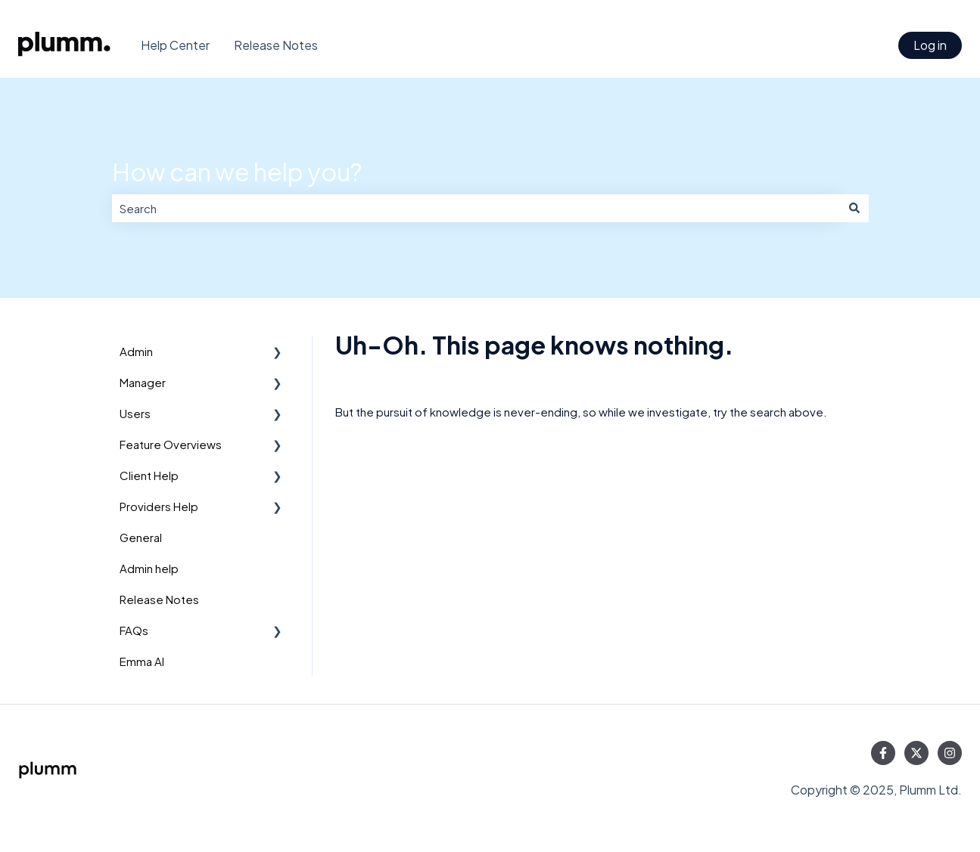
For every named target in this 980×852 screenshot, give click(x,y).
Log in (930, 45)
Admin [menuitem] (136, 351)
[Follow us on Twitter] (916, 753)
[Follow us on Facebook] (883, 753)
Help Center (175, 45)
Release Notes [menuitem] (159, 599)
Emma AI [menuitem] (142, 661)
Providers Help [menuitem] (159, 506)
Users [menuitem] (135, 413)
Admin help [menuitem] (149, 568)
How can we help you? (237, 171)
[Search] (854, 208)
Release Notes (276, 45)
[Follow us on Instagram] (950, 753)
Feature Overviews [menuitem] (171, 444)
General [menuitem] (141, 537)
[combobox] (476, 208)
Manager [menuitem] (143, 382)
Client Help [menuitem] (149, 475)
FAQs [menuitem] (134, 630)
